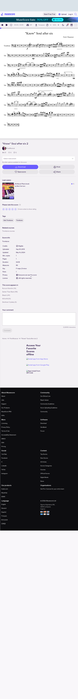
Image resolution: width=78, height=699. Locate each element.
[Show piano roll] (71, 25)
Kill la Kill (5, 298)
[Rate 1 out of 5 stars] (3, 209)
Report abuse (44, 400)
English (3, 504)
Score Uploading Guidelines (48, 408)
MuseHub (4, 493)
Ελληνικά (4, 520)
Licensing (4, 423)
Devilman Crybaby (8, 302)
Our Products (5, 408)
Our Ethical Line (45, 396)
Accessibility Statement (8, 435)
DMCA (3, 439)
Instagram (4, 473)
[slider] (0, 28)
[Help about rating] (20, 205)
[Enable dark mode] (63, 25)
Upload (62, 14)
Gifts (2, 415)
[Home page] (8, 14)
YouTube (4, 454)
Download (43, 423)
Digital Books (44, 477)
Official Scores (45, 473)
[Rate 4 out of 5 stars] (12, 209)
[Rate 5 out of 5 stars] (15, 209)
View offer (57, 20)
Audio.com (4, 489)
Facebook (4, 458)
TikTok (3, 469)
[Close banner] (75, 20)
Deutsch (4, 508)
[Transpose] (39, 25)
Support (3, 404)
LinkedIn (4, 466)
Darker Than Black (8, 292)
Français (4, 516)
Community (43, 411)
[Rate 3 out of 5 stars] (9, 209)
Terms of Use (5, 431)
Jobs (2, 400)
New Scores (44, 458)
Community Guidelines (47, 404)
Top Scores (43, 454)
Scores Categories (46, 466)
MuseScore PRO (6, 411)
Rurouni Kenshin (7, 288)
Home (4, 338)
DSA (2, 442)
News (42, 481)
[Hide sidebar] (31, 276)
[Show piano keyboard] (67, 25)
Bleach (4, 295)
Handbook (43, 427)
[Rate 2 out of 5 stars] (6, 209)
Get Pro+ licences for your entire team (52, 489)
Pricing (3, 446)
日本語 (3, 523)
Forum (42, 431)
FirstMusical (14, 338)
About (3, 396)
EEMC (3, 496)
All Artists (43, 462)
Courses (42, 469)
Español (3, 512)
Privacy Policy (5, 427)
